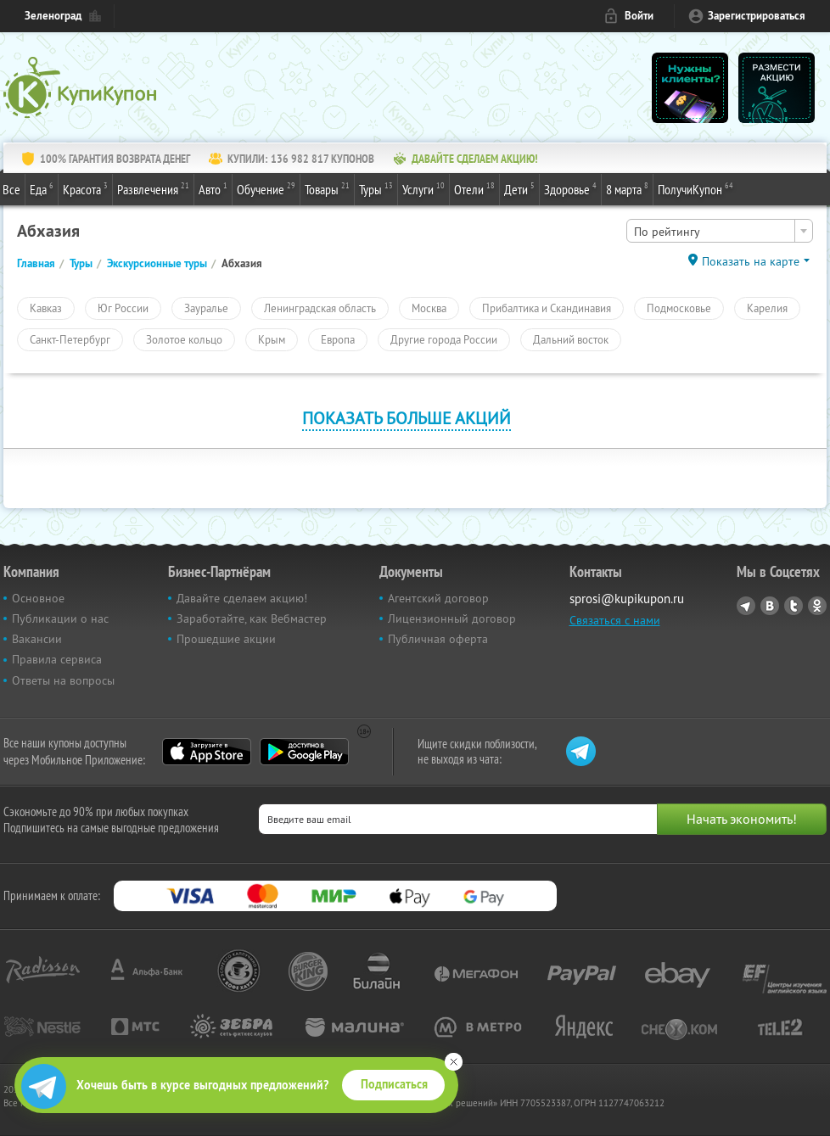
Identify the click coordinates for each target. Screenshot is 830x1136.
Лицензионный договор (452, 618)
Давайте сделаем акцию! (242, 598)
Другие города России (443, 339)
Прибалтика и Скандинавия (546, 308)
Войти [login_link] (639, 15)
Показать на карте (750, 261)
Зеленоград (53, 15)
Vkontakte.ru (769, 605)
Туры (376, 188)
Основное (38, 598)
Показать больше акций (406, 417)
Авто (213, 188)
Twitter (793, 605)
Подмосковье (679, 308)
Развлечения (153, 188)
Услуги (423, 188)
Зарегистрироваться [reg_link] (756, 15)
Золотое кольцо (184, 339)
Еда (41, 188)
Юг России (123, 308)
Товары (327, 188)
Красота (85, 188)
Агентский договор (438, 598)
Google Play (304, 751)
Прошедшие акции (226, 638)
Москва (429, 308)
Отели (474, 188)
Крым (271, 339)
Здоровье (570, 188)
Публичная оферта (438, 638)
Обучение (266, 188)
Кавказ (46, 308)
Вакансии (37, 638)
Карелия (767, 308)
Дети (519, 188)
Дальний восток (570, 339)
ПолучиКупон (695, 188)
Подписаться (394, 1084)
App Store (206, 751)
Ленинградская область (320, 308)
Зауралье (206, 308)
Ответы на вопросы (63, 680)
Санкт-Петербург (70, 339)
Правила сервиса (57, 659)
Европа (338, 339)
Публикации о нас (60, 618)
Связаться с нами (614, 620)
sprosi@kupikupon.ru (626, 598)
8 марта (627, 188)
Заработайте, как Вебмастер (252, 618)
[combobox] (719, 231)
